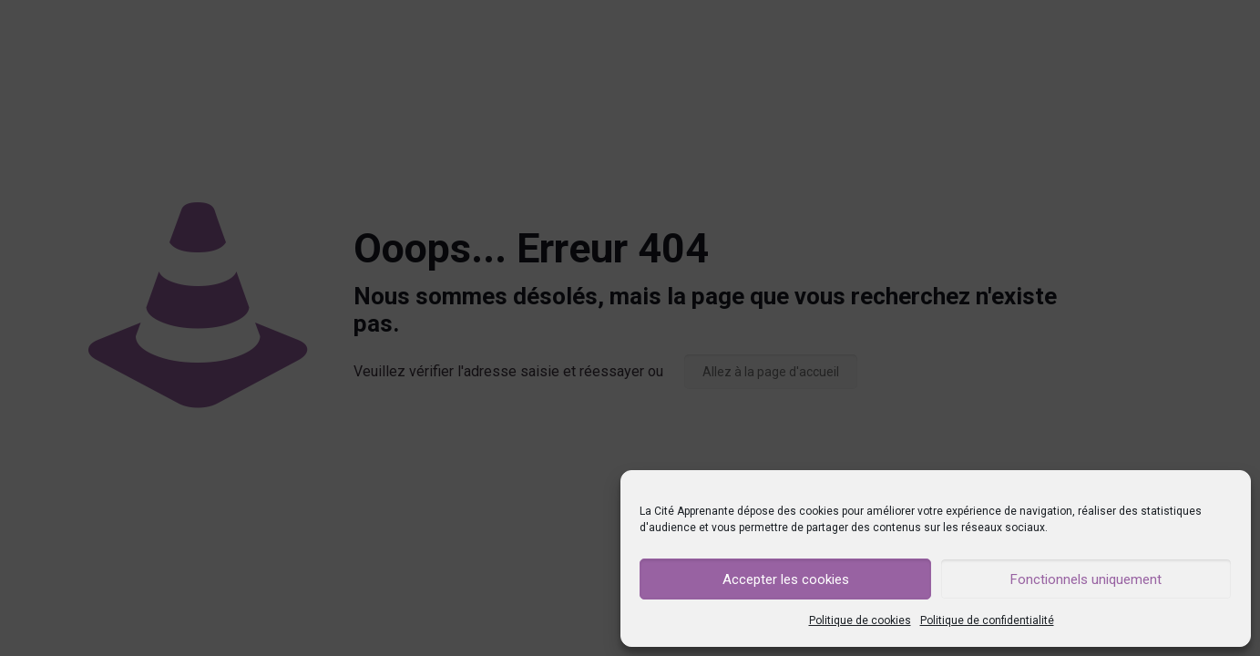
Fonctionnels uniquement (1086, 579)
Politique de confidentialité (987, 620)
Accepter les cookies (785, 579)
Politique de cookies (860, 620)
